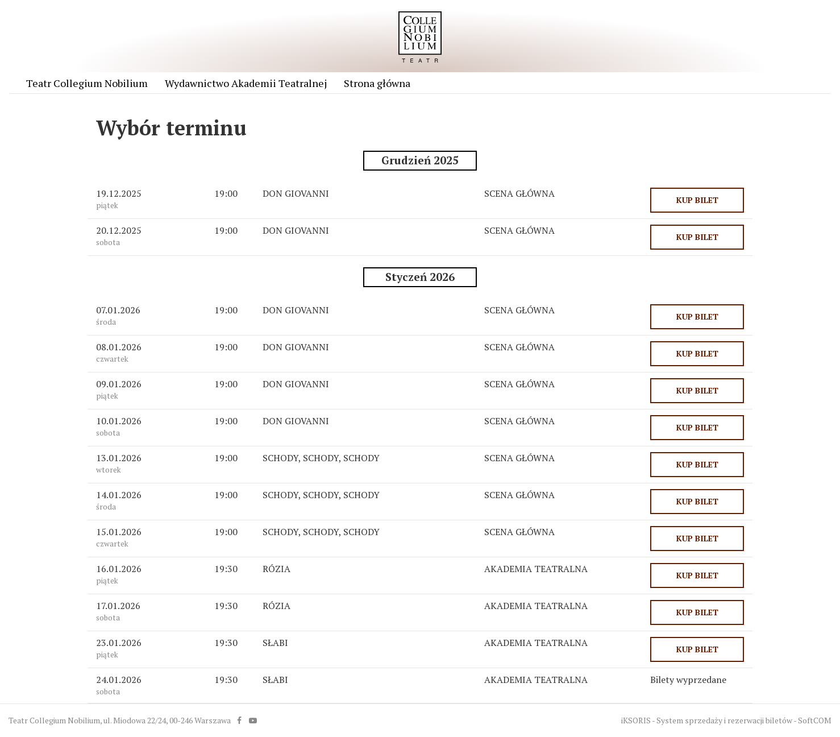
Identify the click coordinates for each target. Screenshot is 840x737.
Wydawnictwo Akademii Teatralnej (246, 83)
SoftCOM (814, 720)
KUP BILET (697, 199)
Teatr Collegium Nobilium (87, 83)
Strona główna (377, 83)
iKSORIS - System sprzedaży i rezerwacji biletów (706, 720)
